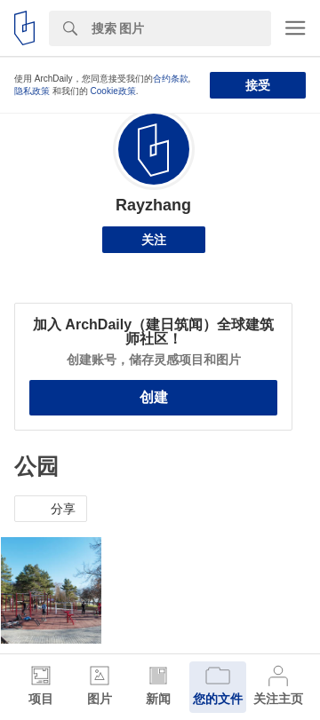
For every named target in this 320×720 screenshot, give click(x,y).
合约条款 (170, 78)
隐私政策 (32, 91)
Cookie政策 (113, 91)
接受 (257, 85)
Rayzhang (153, 205)
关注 (153, 240)
